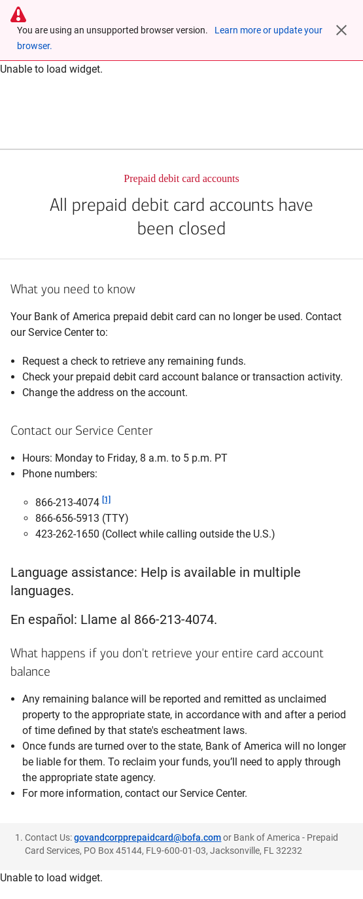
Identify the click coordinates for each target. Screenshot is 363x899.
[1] (106, 499)
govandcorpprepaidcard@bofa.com (147, 837)
